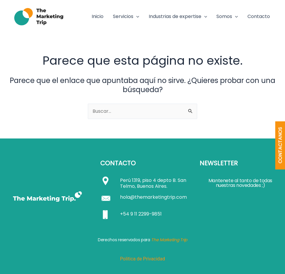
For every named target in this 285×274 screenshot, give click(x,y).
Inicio (97, 16)
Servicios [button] (126, 16)
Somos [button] (227, 16)
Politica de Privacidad (142, 259)
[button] (136, 16)
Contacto (258, 16)
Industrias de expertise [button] (178, 16)
